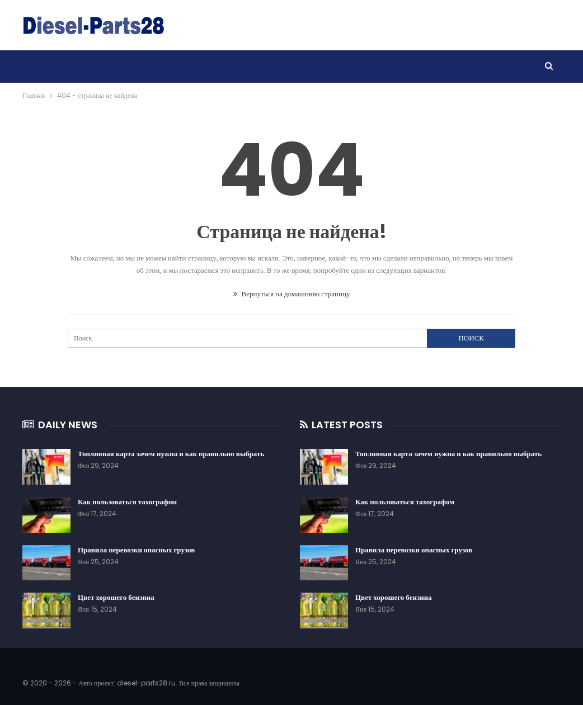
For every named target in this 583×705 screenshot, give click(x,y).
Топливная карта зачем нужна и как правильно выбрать (171, 453)
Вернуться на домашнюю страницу (291, 293)
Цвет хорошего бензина (116, 597)
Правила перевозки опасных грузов (136, 550)
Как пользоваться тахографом (127, 501)
